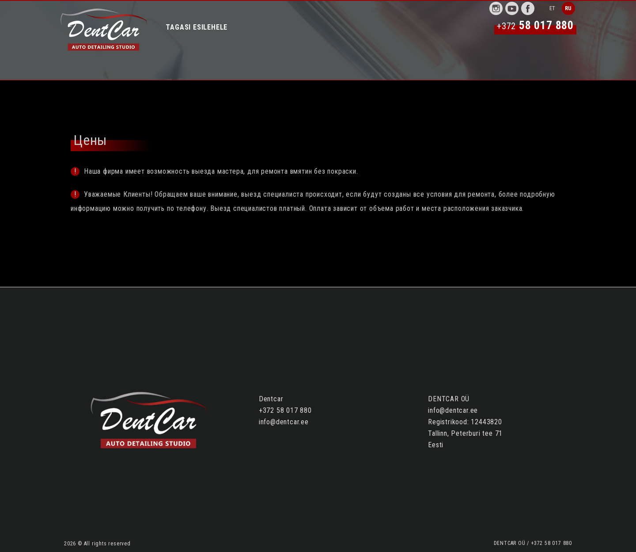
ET (552, 8)
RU (568, 8)
